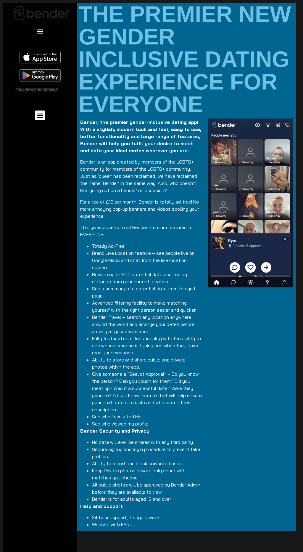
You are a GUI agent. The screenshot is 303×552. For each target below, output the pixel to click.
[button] (40, 31)
